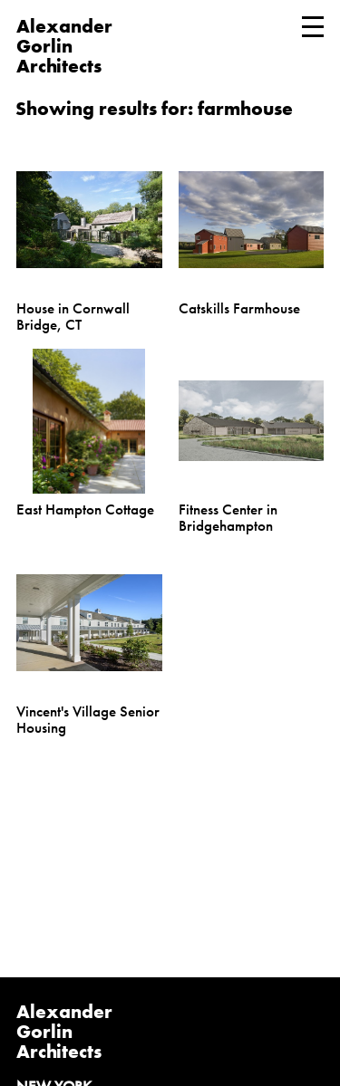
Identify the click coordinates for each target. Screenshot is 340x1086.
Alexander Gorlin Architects (64, 1031)
